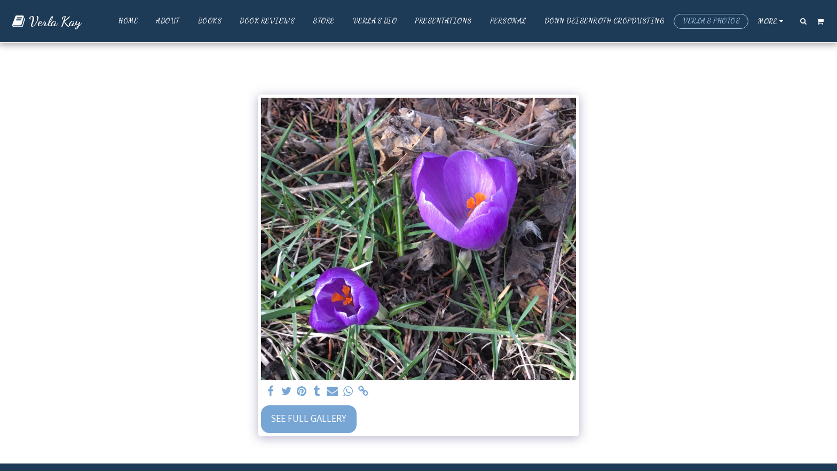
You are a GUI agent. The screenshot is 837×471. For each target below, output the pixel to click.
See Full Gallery (308, 418)
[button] (803, 21)
